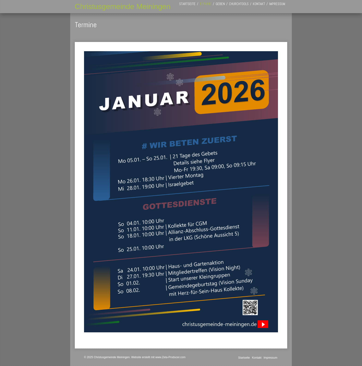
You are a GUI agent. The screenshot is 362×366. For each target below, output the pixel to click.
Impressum (277, 4)
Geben (220, 4)
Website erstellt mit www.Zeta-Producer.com (158, 357)
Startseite (187, 4)
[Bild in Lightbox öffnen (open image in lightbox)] (181, 191)
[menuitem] (187, 4)
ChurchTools (239, 4)
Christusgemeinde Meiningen (122, 6)
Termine (205, 4)
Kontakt (259, 4)
